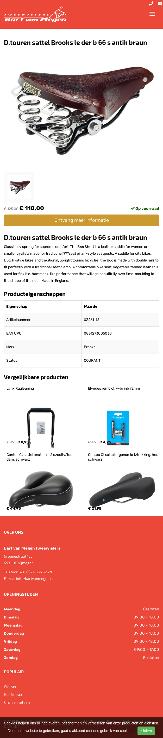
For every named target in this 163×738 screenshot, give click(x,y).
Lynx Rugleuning (20, 388)
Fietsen (10, 686)
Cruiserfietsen (17, 702)
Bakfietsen (13, 694)
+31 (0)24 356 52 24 (36, 572)
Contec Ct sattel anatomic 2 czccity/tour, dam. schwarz (41, 457)
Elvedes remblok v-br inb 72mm (114, 388)
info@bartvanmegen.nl (34, 578)
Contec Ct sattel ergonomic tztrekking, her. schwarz (123, 457)
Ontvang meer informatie (81, 220)
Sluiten (146, 731)
